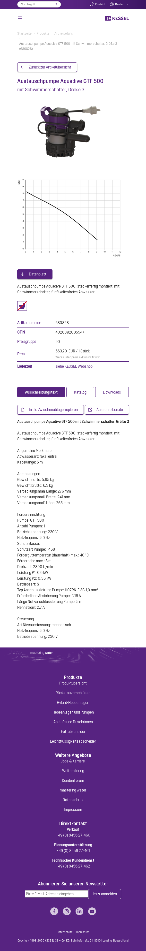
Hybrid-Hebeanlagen (73, 702)
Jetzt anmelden (104, 894)
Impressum (73, 809)
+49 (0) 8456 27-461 (73, 850)
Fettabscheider (73, 732)
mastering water (73, 790)
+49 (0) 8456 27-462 (73, 866)
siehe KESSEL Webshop (74, 366)
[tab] (41, 392)
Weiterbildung (73, 771)
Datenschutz (73, 800)
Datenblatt (37, 274)
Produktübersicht (73, 683)
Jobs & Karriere (73, 761)
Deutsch (120, 4)
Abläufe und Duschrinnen (73, 722)
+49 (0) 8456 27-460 (73, 835)
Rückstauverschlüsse (73, 693)
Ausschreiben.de (109, 410)
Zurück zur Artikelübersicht (50, 67)
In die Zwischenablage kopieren (53, 410)
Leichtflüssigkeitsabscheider (73, 741)
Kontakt (100, 4)
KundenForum (73, 780)
